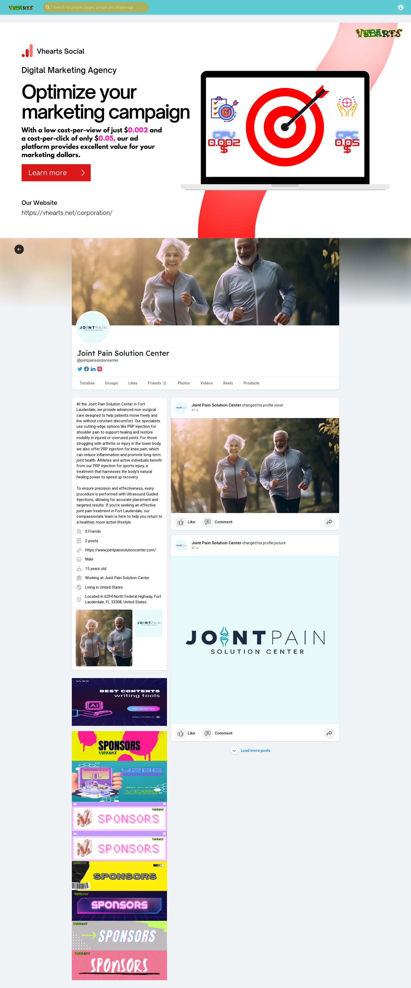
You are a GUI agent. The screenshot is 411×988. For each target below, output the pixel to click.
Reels (228, 383)
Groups (111, 383)
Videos (207, 383)
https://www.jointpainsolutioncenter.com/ (120, 550)
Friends (157, 383)
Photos (184, 383)
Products (251, 383)
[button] (96, 7)
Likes (132, 383)
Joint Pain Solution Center (127, 577)
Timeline (87, 383)
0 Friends (93, 531)
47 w (194, 410)
